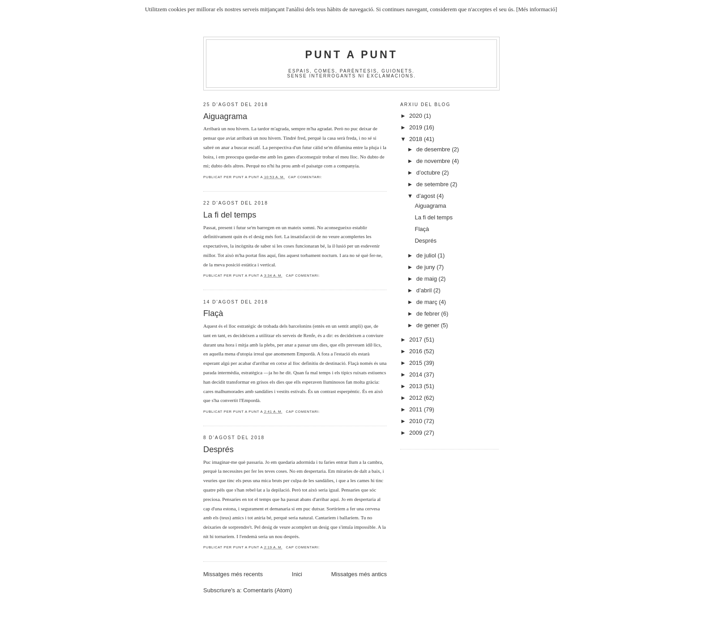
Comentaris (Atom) (267, 590)
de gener (428, 325)
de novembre (434, 161)
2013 (416, 386)
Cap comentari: (305, 177)
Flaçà (213, 313)
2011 (416, 409)
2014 (416, 374)
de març (427, 302)
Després (218, 449)
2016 (416, 351)
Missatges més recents (233, 574)
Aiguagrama (225, 116)
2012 (416, 397)
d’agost (426, 195)
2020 (416, 115)
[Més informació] (536, 9)
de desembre (434, 149)
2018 (416, 139)
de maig (427, 278)
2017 (416, 339)
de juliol (427, 255)
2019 (416, 127)
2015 (416, 362)
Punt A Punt (351, 54)
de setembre (433, 184)
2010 (416, 421)
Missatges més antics (359, 574)
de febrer (428, 313)
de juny (426, 267)
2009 (416, 432)
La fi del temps (229, 214)
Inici (297, 574)
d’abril (424, 290)
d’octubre (429, 172)
